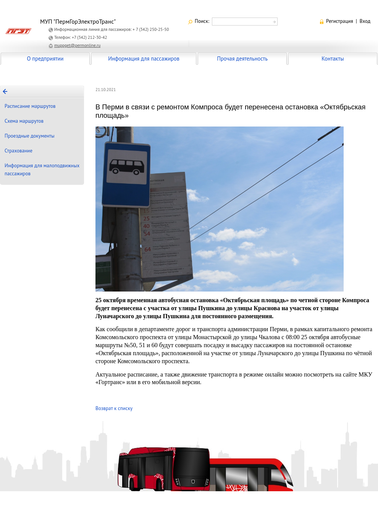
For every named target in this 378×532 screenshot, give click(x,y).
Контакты (332, 58)
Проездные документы (30, 136)
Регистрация (339, 21)
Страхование (18, 150)
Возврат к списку (113, 408)
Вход (365, 21)
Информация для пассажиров (143, 58)
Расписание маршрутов (30, 106)
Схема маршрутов (24, 121)
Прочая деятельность (242, 58)
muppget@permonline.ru (77, 45)
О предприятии (45, 58)
